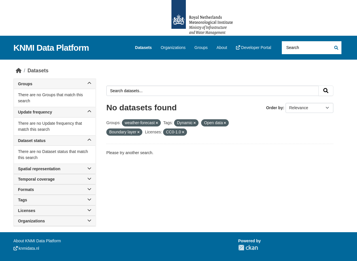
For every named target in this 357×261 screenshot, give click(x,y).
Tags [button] (54, 200)
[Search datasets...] (311, 47)
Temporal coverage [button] (54, 179)
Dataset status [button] (54, 140)
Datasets (143, 47)
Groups (201, 47)
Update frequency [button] (54, 112)
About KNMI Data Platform (37, 241)
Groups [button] (54, 83)
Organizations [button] (54, 221)
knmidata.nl (26, 248)
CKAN (248, 248)
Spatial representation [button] (54, 168)
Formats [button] (54, 189)
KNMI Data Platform (51, 47)
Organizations (173, 47)
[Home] (19, 70)
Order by (274, 107)
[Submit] (336, 48)
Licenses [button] (54, 210)
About (222, 47)
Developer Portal (253, 47)
